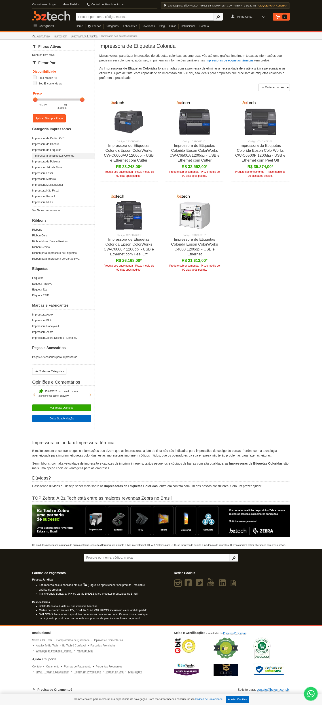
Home (79, 26)
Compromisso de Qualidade (73, 640)
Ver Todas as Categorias (49, 371)
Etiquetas (37, 278)
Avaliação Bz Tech (47, 645)
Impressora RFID (42, 202)
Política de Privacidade (87, 671)
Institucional (188, 26)
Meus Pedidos (71, 4)
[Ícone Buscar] (218, 17)
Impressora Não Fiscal (45, 190)
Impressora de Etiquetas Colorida (54, 155)
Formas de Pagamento (77, 666)
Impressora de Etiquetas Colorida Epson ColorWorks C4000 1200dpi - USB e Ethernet (194, 246)
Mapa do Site (85, 650)
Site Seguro (135, 671)
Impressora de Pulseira (46, 161)
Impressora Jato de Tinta (47, 167)
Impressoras (60, 36)
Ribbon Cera (39, 235)
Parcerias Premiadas (103, 645)
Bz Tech (51, 16)
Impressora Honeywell (45, 326)
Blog (162, 26)
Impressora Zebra (42, 332)
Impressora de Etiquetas (84, 36)
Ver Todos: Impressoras (46, 210)
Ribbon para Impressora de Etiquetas (54, 253)
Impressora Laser (42, 173)
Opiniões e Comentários (108, 640)
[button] (33, 393)
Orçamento (52, 666)
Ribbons (37, 229)
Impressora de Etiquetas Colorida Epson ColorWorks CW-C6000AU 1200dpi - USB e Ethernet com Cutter (129, 152)
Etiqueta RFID (40, 295)
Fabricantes (130, 26)
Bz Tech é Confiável (74, 645)
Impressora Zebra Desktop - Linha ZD (54, 337)
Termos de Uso (115, 671)
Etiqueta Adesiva (42, 283)
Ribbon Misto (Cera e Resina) (50, 241)
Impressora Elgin (42, 320)
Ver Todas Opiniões (61, 407)
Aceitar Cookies (237, 699)
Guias (172, 26)
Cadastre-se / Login (44, 4)
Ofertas (94, 26)
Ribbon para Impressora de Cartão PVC (56, 258)
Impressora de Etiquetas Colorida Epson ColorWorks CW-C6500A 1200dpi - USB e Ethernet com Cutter (194, 152)
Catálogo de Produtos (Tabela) (54, 650)
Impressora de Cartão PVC (48, 138)
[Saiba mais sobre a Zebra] (161, 520)
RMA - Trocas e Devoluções (52, 671)
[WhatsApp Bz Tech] (311, 694)
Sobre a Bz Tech (42, 640)
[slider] (35, 99)
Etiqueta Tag (39, 289)
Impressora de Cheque (45, 144)
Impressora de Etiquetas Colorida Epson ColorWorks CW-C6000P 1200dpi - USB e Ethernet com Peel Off (129, 246)
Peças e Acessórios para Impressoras (54, 357)
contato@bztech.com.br (273, 689)
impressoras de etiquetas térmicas (229, 60)
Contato (204, 26)
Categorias (112, 26)
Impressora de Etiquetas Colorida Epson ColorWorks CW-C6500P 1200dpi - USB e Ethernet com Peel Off (260, 152)
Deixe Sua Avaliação (61, 418)
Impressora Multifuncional (47, 184)
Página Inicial (41, 36)
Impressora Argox (42, 314)
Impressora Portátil (43, 196)
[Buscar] (145, 17)
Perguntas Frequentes (109, 666)
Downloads (148, 26)
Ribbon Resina (41, 247)
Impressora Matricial (44, 179)
